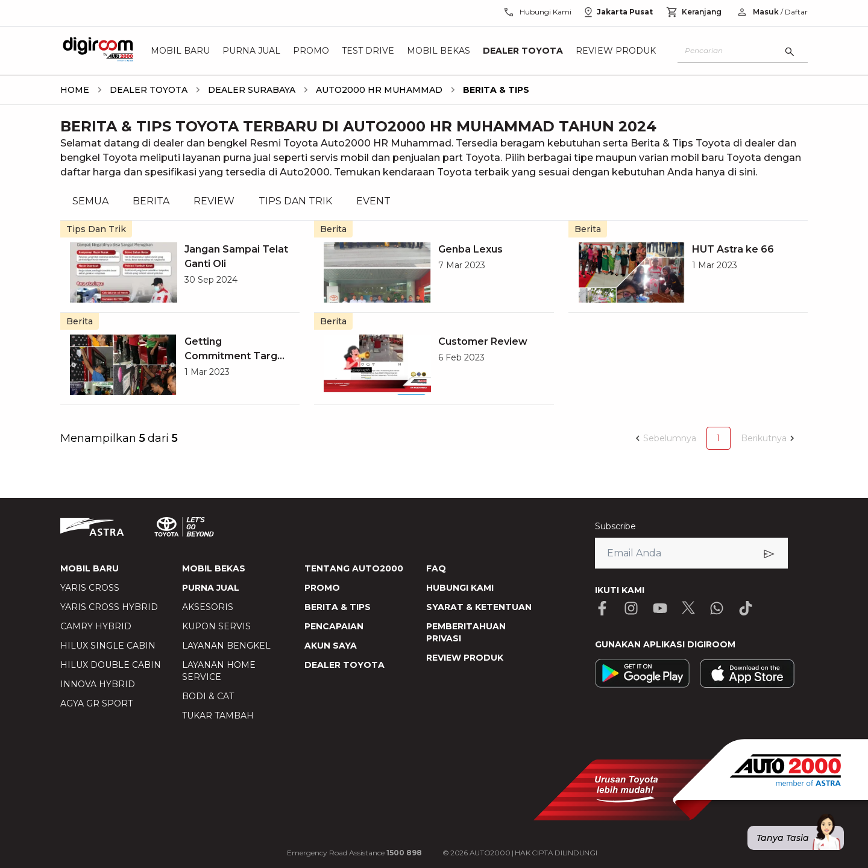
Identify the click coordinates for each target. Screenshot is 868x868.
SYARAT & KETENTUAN (479, 607)
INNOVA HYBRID (97, 684)
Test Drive (368, 50)
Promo (311, 50)
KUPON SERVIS (216, 626)
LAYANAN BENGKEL (226, 645)
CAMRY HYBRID (95, 626)
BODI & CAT (208, 696)
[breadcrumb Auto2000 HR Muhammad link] (376, 90)
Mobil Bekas (438, 50)
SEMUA (90, 201)
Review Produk (616, 50)
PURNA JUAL (210, 587)
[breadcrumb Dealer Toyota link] (146, 90)
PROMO (322, 587)
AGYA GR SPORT (96, 703)
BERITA (151, 201)
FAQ (436, 568)
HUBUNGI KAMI (460, 587)
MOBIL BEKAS (213, 568)
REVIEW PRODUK (464, 657)
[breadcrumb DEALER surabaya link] (249, 90)
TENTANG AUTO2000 (353, 568)
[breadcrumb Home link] (74, 90)
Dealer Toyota (523, 50)
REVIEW (213, 201)
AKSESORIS (207, 607)
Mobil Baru (180, 50)
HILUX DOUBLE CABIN (110, 664)
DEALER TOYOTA (344, 664)
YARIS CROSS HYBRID (109, 607)
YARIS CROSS (89, 587)
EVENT (373, 201)
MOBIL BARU (89, 568)
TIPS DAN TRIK (295, 201)
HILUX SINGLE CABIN (108, 645)
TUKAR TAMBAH (218, 715)
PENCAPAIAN (333, 626)
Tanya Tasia (800, 838)
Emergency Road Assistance (354, 852)
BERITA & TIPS (337, 607)
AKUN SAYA (330, 645)
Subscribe (615, 526)
